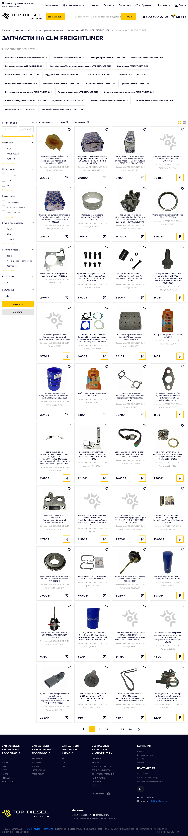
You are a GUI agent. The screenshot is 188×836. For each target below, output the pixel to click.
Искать (128, 16)
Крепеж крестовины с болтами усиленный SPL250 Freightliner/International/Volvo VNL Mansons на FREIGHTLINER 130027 (92, 519)
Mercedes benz (9, 781)
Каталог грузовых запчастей (49, 30)
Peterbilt (36, 766)
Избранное (142, 5)
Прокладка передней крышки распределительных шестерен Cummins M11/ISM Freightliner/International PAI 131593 (168, 637)
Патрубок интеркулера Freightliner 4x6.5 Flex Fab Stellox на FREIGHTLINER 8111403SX (54, 395)
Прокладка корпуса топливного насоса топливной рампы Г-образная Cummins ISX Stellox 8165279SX (92, 455)
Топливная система (101, 770)
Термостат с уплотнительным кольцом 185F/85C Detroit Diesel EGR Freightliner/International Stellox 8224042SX (168, 455)
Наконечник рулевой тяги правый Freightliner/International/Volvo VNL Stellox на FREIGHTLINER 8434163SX (54, 218)
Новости (94, 5)
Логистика (125, 5)
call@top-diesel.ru (158, 800)
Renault (6, 778)
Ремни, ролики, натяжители (19, 260)
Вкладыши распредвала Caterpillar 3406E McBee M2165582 (92, 217)
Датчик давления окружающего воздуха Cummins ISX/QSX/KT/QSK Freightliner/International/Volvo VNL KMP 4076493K (54, 698)
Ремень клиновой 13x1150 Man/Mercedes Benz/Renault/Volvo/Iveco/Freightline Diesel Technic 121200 (130, 697)
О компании (51, 5)
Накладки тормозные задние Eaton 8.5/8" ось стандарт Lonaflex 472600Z (130, 336)
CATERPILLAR (12, 153)
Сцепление (11, 265)
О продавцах (142, 773)
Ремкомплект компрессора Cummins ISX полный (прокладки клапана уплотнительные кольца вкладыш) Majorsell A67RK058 (92, 337)
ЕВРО (64, 758)
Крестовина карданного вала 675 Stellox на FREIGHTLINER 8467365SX (168, 158)
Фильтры (96, 762)
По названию (80, 122)
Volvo (5, 774)
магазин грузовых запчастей (39, 828)
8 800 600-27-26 (156, 16)
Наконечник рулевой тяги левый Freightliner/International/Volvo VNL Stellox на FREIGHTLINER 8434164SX (92, 159)
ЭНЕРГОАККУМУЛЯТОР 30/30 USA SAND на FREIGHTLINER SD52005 (54, 634)
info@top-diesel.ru (108, 818)
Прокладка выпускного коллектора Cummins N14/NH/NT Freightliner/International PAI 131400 (130, 396)
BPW (8, 148)
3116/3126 (11, 175)
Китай (9, 229)
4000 (8, 185)
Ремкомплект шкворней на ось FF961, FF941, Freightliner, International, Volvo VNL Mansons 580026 (168, 518)
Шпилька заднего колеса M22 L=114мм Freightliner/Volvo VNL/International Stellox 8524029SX (92, 697)
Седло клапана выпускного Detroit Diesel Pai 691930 (167, 216)
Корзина (179, 16)
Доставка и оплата (73, 5)
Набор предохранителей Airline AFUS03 (168, 335)
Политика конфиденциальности (150, 781)
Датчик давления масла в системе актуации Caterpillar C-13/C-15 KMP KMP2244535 (130, 454)
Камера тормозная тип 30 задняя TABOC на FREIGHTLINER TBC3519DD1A (130, 578)
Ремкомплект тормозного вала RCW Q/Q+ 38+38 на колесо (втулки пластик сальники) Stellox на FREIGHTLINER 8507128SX (130, 159)
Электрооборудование (103, 774)
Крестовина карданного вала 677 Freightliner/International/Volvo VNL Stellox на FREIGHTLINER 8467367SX (92, 277)
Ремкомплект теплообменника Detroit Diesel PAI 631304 (92, 577)
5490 (64, 766)
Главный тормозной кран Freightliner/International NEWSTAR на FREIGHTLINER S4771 (54, 336)
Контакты (163, 5)
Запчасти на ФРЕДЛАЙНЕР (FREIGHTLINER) (89, 30)
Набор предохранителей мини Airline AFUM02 (92, 394)
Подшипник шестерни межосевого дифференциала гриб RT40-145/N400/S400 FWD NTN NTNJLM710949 (130, 518)
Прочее (9, 255)
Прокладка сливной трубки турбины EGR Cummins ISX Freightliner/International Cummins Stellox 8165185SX (168, 396)
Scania (5, 762)
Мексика (10, 239)
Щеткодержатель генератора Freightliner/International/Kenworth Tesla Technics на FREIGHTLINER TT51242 (168, 697)
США (8, 234)
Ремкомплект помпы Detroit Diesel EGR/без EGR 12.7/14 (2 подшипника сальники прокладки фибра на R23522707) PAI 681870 (130, 636)
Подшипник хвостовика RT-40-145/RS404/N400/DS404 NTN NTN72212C (54, 578)
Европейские (12, 202)
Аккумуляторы (99, 758)
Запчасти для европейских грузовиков (11, 749)
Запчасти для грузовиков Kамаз (71, 749)
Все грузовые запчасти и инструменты (102, 749)
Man (4, 766)
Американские (13, 212)
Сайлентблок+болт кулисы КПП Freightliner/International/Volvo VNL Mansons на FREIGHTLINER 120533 (130, 277)
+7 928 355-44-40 (79, 818)
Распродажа (101, 794)
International (38, 770)
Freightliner (38, 774)
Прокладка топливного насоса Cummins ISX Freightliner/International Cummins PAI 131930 (54, 518)
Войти (180, 5)
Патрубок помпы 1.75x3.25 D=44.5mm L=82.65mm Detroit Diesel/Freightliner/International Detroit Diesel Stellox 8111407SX (92, 636)
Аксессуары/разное (15, 207)
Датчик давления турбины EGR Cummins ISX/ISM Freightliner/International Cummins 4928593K (54, 159)
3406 (8, 180)
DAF (4, 758)
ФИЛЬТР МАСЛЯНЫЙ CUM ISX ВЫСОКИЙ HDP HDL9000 (167, 577)
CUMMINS (10, 158)
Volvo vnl (37, 762)
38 (130, 729)
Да (7, 282)
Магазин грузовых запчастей (16, 30)
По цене (62, 122)
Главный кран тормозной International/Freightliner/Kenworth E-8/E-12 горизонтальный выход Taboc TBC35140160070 (130, 218)
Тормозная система (101, 766)
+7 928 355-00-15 (93, 818)
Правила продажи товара (147, 777)
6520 (64, 762)
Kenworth (37, 758)
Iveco (4, 770)
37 (122, 729)
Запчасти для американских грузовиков (41, 749)
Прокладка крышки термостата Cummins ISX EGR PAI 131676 (54, 274)
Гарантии (108, 5)
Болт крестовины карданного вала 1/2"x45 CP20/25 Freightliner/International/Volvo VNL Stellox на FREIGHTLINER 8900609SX (168, 278)
